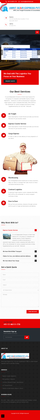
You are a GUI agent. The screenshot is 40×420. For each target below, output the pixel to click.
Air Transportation (7, 385)
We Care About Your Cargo (11, 261)
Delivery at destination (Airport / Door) (12, 388)
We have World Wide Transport (12, 251)
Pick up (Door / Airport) (8, 379)
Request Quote (10, 81)
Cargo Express (13, 134)
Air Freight (12, 114)
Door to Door (13, 201)
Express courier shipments (9, 376)
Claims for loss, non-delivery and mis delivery (16, 256)
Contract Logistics (15, 189)
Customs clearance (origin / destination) (12, 382)
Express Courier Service (17, 124)
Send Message (33, 312)
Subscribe (26, 337)
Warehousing (13, 178)
